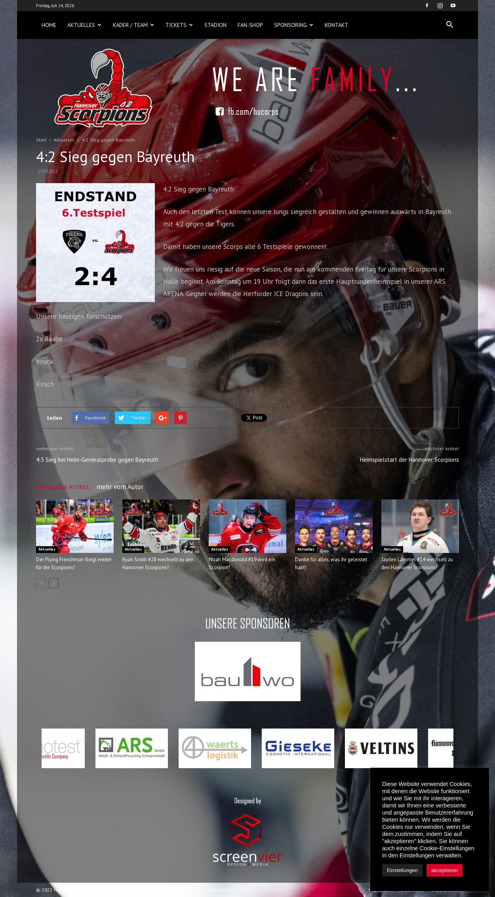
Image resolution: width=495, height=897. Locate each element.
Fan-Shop (250, 25)
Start (41, 140)
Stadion (215, 25)
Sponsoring (293, 25)
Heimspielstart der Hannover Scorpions (409, 459)
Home (49, 25)
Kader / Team (133, 25)
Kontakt (336, 25)
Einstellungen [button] (402, 870)
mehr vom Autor (120, 486)
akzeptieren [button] (444, 870)
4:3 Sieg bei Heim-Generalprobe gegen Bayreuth (97, 459)
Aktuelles (84, 25)
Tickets (179, 25)
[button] (449, 24)
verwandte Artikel (62, 486)
